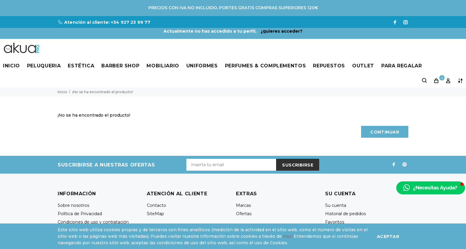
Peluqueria (44, 66)
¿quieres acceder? (282, 31)
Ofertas (243, 213)
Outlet (363, 66)
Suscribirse (297, 165)
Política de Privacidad (80, 213)
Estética (81, 66)
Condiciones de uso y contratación (93, 222)
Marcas (243, 205)
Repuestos (329, 66)
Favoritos (334, 222)
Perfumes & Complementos (265, 66)
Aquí (287, 236)
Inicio (11, 66)
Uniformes (202, 66)
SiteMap (155, 213)
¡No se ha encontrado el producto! (102, 92)
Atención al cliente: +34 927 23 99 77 (107, 22)
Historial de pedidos (345, 213)
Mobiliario (163, 66)
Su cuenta (335, 205)
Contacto (156, 205)
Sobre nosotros (73, 205)
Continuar (384, 132)
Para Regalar (401, 66)
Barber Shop (120, 66)
